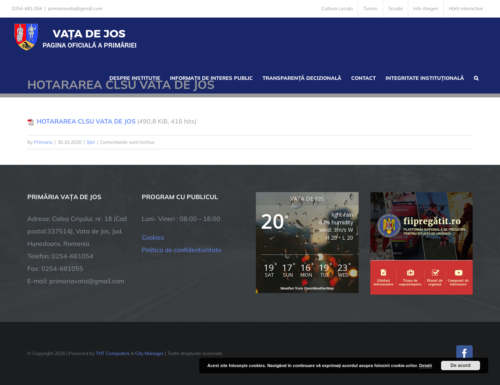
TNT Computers (113, 353)
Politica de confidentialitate (181, 250)
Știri (91, 142)
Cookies (153, 237)
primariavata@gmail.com (75, 8)
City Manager (149, 353)
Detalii (425, 365)
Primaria (43, 142)
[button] (476, 77)
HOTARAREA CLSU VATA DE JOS (86, 121)
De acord (460, 365)
